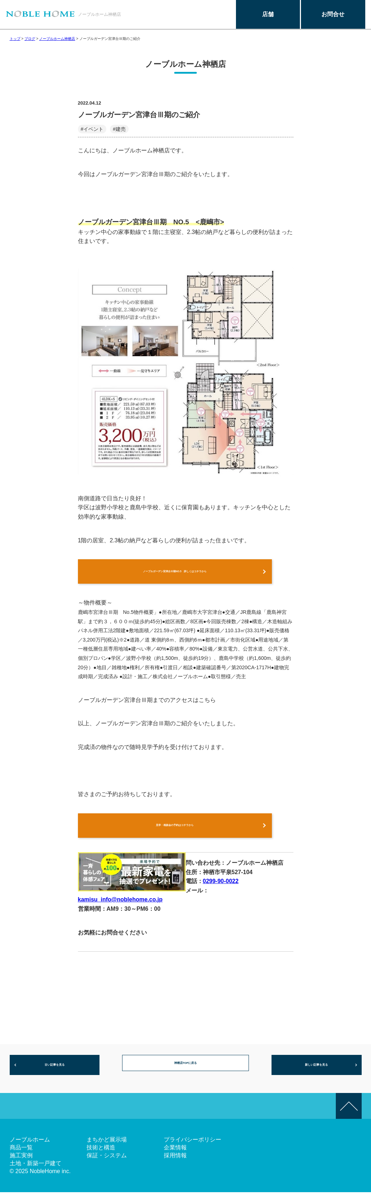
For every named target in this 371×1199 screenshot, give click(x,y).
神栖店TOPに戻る (185, 1071)
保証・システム (107, 1162)
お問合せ (332, 14)
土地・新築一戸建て (35, 1170)
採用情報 (175, 1162)
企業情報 (175, 1154)
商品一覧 (21, 1154)
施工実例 (21, 1162)
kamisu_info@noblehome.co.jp (120, 905)
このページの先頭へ (349, 1113)
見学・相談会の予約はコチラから (175, 829)
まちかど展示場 (107, 1146)
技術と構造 (101, 1154)
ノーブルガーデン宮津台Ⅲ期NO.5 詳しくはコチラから (174, 573)
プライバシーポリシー (192, 1146)
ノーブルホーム (30, 1146)
